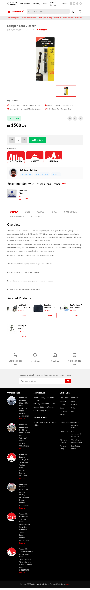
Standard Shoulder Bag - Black (49, 308)
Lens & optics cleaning (45, 20)
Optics (62, 410)
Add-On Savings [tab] (17, 219)
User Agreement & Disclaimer (76, 436)
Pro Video (74, 400)
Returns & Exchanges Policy (75, 427)
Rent (45, 5)
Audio (73, 403)
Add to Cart (37, 142)
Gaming (74, 407)
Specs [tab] (26, 214)
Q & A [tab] (52, 214)
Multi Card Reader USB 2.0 (24, 308)
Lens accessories (76, 20)
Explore (22, 421)
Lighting (63, 403)
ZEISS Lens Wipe (23, 194)
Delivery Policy (65, 425)
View (26, 201)
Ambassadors (25, 5)
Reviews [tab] (39, 214)
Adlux (68, 586)
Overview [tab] (14, 214)
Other (73, 410)
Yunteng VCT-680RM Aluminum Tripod (23, 329)
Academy (36, 5)
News (64, 5)
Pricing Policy (64, 433)
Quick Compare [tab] (69, 214)
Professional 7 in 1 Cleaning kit (76, 308)
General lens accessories (28, 20)
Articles (62, 417)
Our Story (63, 414)
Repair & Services (53, 4)
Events (73, 414)
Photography (15, 20)
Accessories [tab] (35, 219)
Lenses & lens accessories (62, 20)
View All (65, 186)
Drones (62, 407)
